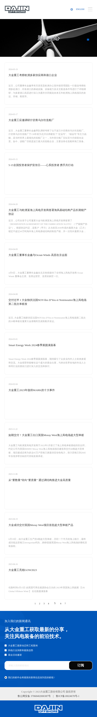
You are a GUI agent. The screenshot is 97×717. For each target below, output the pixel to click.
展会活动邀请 (15, 655)
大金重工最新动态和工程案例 (23, 645)
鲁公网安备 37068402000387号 (34, 696)
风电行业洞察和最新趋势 (20, 650)
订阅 (80, 665)
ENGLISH (80, 9)
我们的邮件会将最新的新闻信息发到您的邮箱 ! (31, 677)
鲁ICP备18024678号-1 (67, 696)
